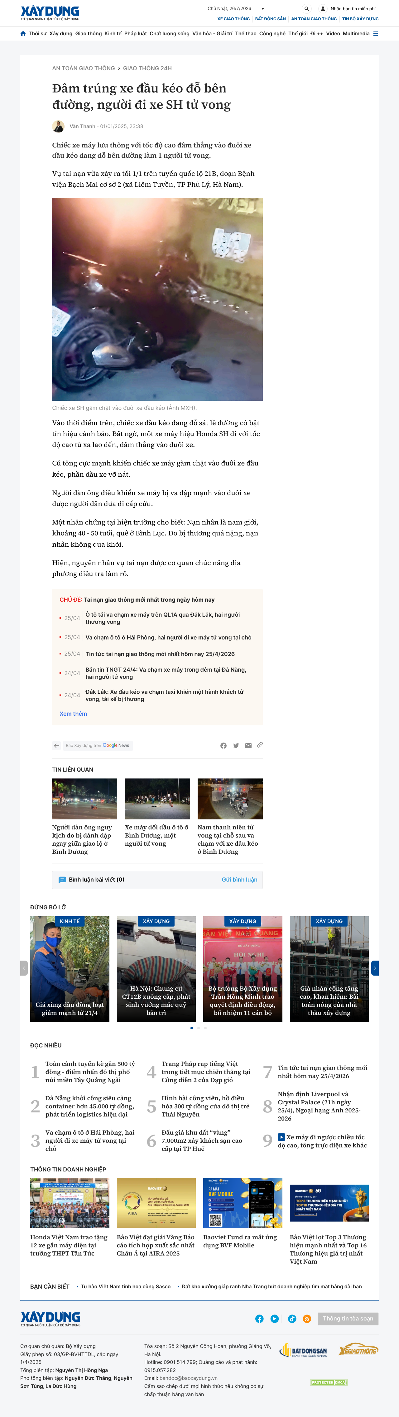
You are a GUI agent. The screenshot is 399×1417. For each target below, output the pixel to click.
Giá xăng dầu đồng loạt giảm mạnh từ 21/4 (70, 1009)
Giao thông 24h (147, 68)
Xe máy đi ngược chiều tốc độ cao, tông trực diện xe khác (322, 1141)
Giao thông (88, 33)
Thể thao (246, 33)
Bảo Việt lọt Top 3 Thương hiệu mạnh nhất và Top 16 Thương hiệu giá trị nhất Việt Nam (328, 1249)
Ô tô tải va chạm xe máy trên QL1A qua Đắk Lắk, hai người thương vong (162, 618)
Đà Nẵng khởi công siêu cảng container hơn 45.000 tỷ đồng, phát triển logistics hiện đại (90, 1106)
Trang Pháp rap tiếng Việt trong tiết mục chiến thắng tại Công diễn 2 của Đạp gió (205, 1072)
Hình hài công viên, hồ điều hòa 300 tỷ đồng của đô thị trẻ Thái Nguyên (205, 1106)
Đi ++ (316, 33)
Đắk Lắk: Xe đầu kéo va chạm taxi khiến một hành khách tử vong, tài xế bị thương (165, 696)
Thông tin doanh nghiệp (68, 1169)
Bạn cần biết (50, 1287)
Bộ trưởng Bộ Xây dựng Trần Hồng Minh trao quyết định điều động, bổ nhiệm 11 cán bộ (243, 1000)
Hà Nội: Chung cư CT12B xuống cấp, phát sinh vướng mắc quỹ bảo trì (156, 1000)
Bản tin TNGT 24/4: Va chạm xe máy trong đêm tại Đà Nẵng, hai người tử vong (166, 673)
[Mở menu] (376, 33)
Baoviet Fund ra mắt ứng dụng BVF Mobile (240, 1241)
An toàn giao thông (314, 19)
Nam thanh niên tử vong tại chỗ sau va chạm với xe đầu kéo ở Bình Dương (228, 839)
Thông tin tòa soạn (348, 1318)
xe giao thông (233, 19)
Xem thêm (73, 714)
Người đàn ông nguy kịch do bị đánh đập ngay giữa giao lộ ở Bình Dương (82, 839)
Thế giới (298, 33)
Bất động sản (270, 19)
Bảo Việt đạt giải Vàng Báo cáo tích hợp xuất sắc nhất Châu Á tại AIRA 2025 (156, 1245)
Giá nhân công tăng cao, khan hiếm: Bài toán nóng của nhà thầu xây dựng (329, 1000)
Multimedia (356, 33)
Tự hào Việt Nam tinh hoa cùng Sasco (126, 1286)
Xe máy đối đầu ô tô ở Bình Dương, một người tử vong (156, 835)
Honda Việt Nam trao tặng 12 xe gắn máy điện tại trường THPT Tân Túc (69, 1245)
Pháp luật (135, 33)
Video (333, 33)
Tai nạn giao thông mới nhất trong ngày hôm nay (149, 600)
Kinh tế (113, 33)
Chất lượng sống (170, 33)
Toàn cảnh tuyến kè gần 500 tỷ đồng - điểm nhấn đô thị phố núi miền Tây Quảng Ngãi (90, 1072)
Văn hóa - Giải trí (212, 33)
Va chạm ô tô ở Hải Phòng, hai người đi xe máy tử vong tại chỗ (168, 637)
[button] (191, 1028)
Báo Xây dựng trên (98, 746)
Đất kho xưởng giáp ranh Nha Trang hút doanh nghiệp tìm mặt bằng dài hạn (272, 1286)
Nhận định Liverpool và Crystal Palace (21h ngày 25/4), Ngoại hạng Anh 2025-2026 (319, 1106)
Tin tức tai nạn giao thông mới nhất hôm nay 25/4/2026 (160, 654)
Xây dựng (61, 33)
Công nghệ (272, 33)
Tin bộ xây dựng (360, 19)
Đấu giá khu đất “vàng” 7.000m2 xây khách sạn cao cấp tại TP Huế (201, 1140)
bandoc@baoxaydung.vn (189, 1378)
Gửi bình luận (239, 880)
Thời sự (38, 33)
